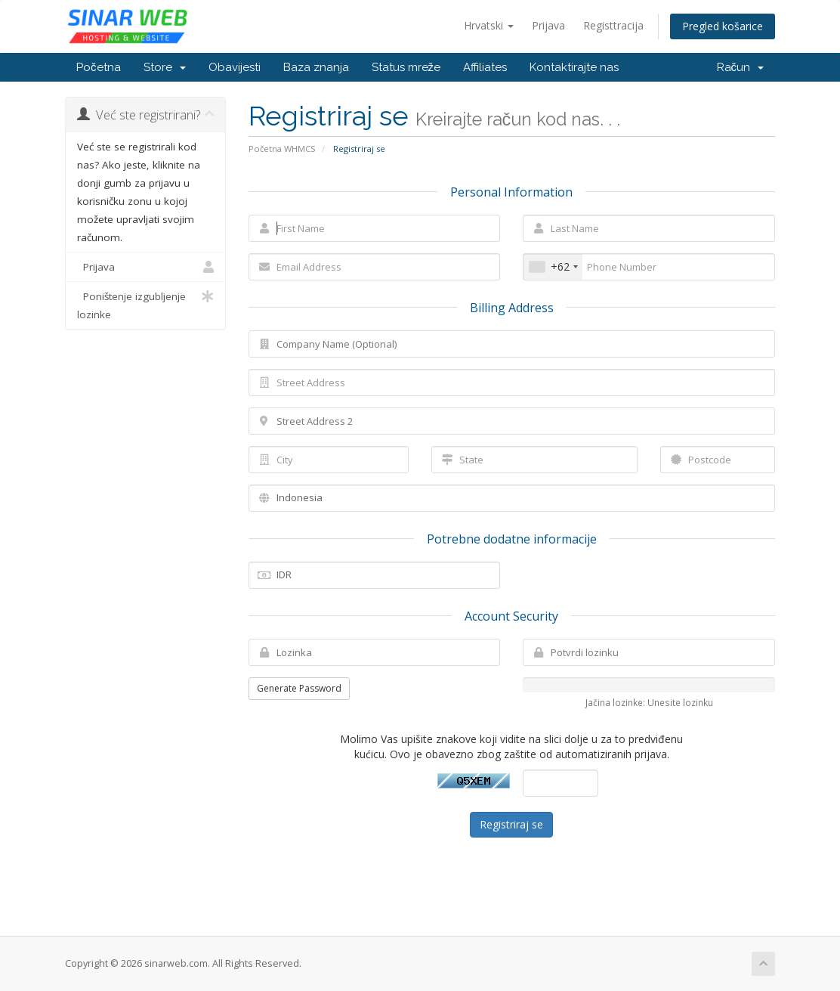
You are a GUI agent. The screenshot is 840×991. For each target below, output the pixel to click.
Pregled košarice (722, 26)
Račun (740, 67)
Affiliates (485, 67)
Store (165, 67)
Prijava (548, 25)
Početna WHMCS (282, 148)
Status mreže (406, 67)
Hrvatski (489, 25)
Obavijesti (234, 67)
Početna (98, 67)
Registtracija (613, 25)
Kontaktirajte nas (574, 67)
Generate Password (299, 688)
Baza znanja (316, 67)
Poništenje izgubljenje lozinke (145, 304)
